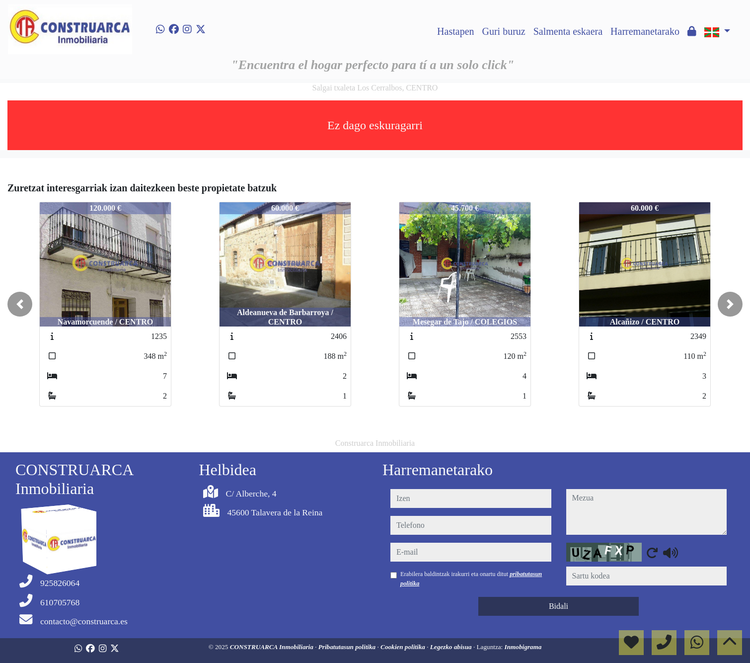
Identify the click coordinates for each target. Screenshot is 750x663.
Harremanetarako (644, 31)
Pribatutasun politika (347, 647)
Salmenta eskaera (567, 31)
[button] (19, 304)
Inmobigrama (523, 647)
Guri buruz (503, 31)
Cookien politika (403, 647)
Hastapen (455, 31)
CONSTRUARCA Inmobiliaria (272, 647)
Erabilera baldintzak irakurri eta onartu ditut (471, 578)
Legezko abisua (451, 647)
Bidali (558, 606)
